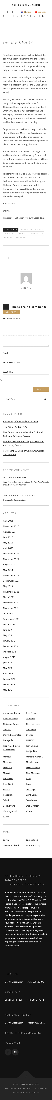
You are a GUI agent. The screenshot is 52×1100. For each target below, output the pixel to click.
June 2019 (7, 630)
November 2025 (11, 526)
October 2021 (9, 613)
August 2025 (9, 532)
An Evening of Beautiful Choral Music (20, 421)
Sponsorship (41, 1088)
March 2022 (9, 597)
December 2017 (10, 684)
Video (29, 811)
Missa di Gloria (33, 767)
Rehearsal (22, 237)
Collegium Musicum (26, 5)
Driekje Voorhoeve (10, 495)
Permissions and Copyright (18, 1088)
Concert (23, 234)
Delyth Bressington (12, 735)
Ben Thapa (31, 713)
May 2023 (8, 586)
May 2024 (8, 570)
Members (9, 237)
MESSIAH (7, 767)
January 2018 (9, 679)
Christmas (10, 234)
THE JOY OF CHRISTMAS (15, 427)
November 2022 (11, 591)
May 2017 (7, 690)
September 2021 (11, 619)
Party (28, 778)
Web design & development (26, 1093)
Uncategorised (10, 811)
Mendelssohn (32, 762)
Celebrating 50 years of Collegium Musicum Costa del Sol (24, 452)
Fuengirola (8, 740)
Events (29, 735)
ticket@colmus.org (30, 907)
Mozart (6, 773)
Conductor (36, 234)
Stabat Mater (32, 805)
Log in (6, 840)
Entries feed (32, 840)
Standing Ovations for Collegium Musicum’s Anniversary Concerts (23, 443)
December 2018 (10, 646)
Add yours (12, 312)
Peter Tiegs (7, 477)
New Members (33, 773)
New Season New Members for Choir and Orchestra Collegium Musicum (23, 434)
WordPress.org (33, 845)
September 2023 (11, 580)
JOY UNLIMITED (21, 477)
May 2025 (8, 542)
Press (28, 784)
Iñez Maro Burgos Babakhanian (11, 748)
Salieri (6, 800)
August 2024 (9, 564)
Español (40, 12)
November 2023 (11, 575)
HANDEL (30, 740)
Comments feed (11, 845)
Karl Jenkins (31, 751)
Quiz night (31, 789)
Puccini (6, 789)
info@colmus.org (28, 1032)
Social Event (9, 805)
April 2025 (8, 548)
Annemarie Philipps (32, 230)
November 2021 (10, 608)
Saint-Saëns (32, 795)
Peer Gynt (8, 784)
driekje (26, 287)
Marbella (7, 756)
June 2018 (7, 662)
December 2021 (10, 602)
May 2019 (7, 635)
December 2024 (11, 553)
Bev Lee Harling (10, 718)
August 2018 (9, 657)
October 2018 (9, 651)
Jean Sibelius (32, 746)
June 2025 (8, 537)
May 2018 (7, 668)
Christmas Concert (12, 724)
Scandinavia (31, 800)
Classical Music (33, 724)
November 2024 (11, 559)
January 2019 (9, 640)
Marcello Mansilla (34, 756)
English (26, 12)
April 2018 (8, 673)
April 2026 (8, 521)
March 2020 (9, 624)
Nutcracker (8, 778)
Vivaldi (6, 816)
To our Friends (28, 495)
